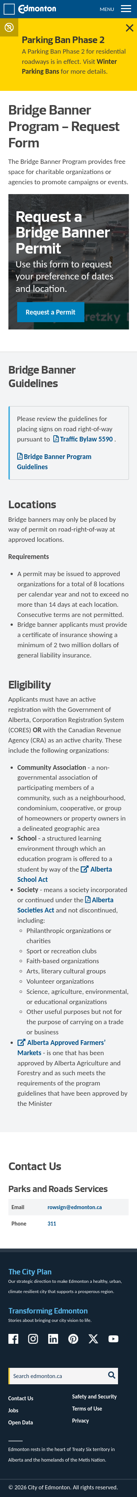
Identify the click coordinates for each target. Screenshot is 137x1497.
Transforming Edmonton (48, 1310)
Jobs (13, 1410)
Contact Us (21, 1398)
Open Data (20, 1422)
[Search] (55, 1376)
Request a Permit (51, 312)
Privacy (80, 1420)
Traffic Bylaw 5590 (86, 439)
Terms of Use (87, 1408)
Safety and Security (94, 1396)
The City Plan (30, 1271)
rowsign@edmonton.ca (74, 1207)
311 (51, 1223)
